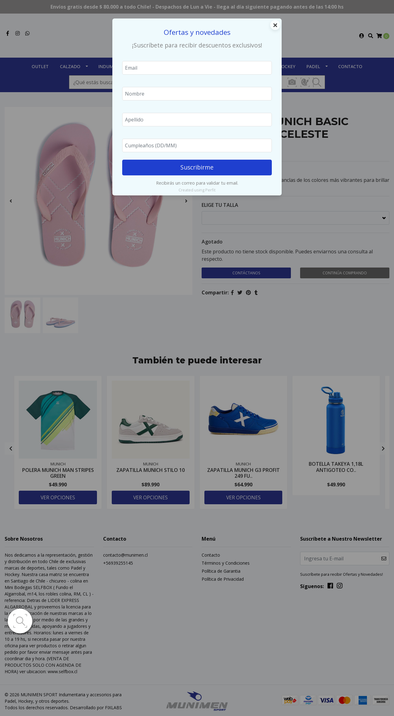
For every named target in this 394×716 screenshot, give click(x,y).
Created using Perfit (197, 190)
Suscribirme (197, 167)
